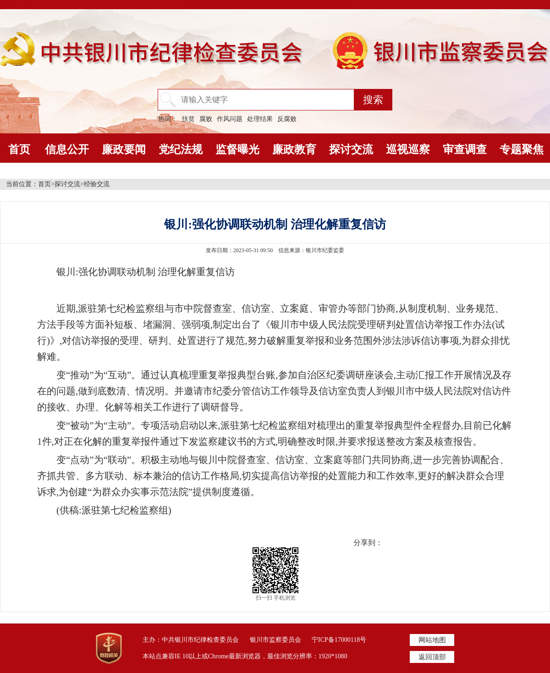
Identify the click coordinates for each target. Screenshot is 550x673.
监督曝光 (237, 149)
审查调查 (465, 149)
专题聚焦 (522, 149)
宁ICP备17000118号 (339, 639)
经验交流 (97, 184)
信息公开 (67, 149)
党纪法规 (181, 149)
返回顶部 (432, 657)
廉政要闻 (124, 149)
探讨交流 (351, 149)
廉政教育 (294, 149)
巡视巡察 (408, 149)
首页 (19, 149)
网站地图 (432, 640)
